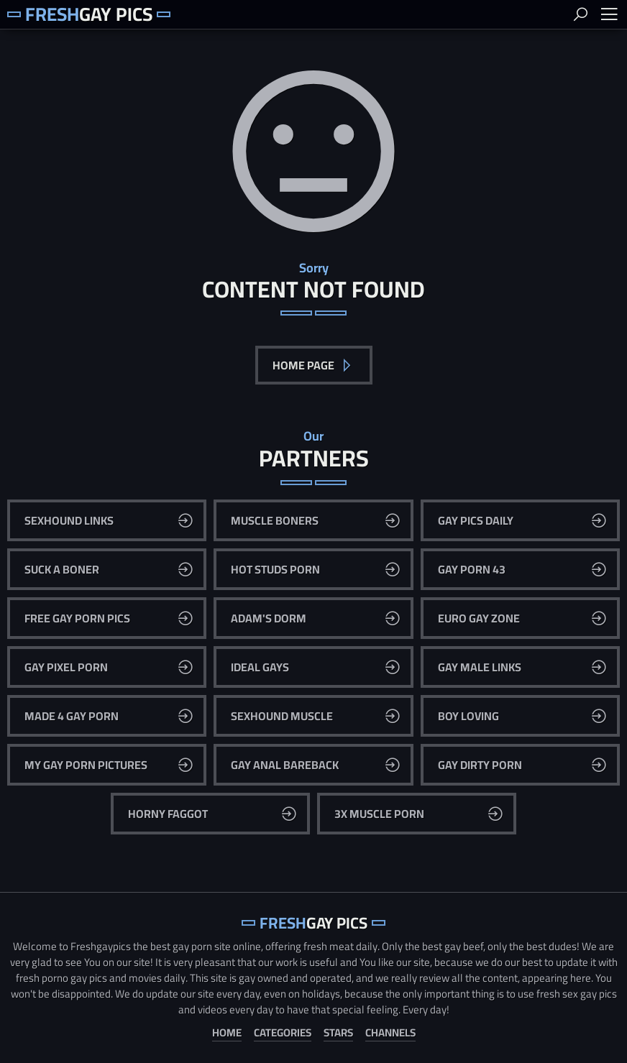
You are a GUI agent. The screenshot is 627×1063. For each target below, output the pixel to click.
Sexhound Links (69, 520)
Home (227, 1033)
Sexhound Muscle (282, 716)
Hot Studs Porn (275, 569)
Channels (390, 1033)
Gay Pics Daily (475, 520)
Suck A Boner (61, 569)
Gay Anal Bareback (285, 765)
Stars (338, 1033)
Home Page (305, 365)
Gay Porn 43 (471, 569)
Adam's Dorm (268, 618)
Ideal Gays (260, 667)
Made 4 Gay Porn (71, 716)
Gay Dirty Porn (480, 765)
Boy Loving (468, 716)
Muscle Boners (275, 520)
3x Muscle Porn (379, 813)
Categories (282, 1033)
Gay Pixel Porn (66, 667)
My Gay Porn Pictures (85, 765)
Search (580, 14)
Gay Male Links (479, 667)
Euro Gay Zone (479, 618)
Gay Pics (88, 14)
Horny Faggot (168, 813)
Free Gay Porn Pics (77, 618)
